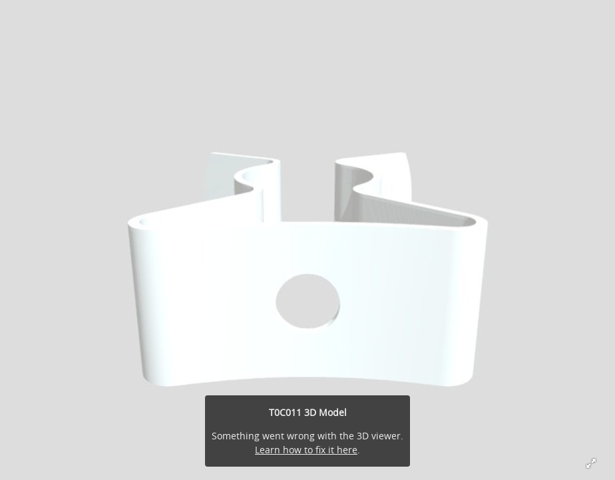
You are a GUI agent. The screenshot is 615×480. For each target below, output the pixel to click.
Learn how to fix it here (306, 449)
